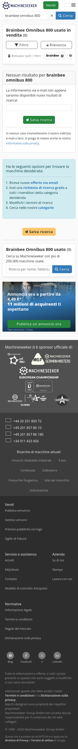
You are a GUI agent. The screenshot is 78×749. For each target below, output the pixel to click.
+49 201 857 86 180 (28, 434)
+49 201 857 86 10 (27, 427)
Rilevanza (56, 45)
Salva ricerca (39, 120)
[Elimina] (52, 16)
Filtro (21, 45)
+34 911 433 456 (26, 441)
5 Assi (62, 460)
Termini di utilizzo (42, 740)
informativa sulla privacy (22, 143)
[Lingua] (66, 5)
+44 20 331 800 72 (27, 421)
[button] (73, 5)
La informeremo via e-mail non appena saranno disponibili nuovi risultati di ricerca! (36, 95)
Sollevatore (49, 470)
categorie (46, 207)
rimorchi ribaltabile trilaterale (31, 460)
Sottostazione (39, 490)
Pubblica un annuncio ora (39, 324)
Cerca (65, 15)
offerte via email (44, 182)
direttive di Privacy (16, 740)
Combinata (27, 470)
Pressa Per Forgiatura (23, 480)
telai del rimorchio (57, 480)
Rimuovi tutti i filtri (24, 56)
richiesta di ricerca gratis (43, 187)
